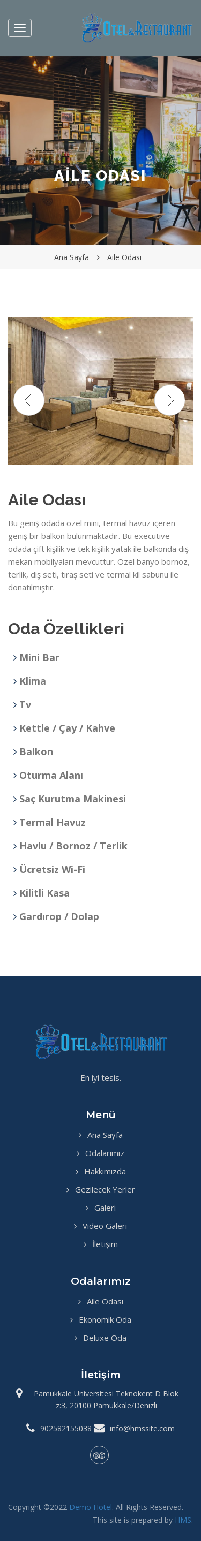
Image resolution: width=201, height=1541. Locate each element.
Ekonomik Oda (105, 1319)
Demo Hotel (90, 1507)
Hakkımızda (105, 1171)
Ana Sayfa (105, 1134)
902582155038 (66, 1428)
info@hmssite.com (142, 1428)
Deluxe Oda (104, 1337)
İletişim (105, 1244)
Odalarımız (104, 1153)
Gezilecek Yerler (105, 1189)
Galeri (105, 1207)
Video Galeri (105, 1225)
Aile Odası (105, 1301)
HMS (183, 1520)
